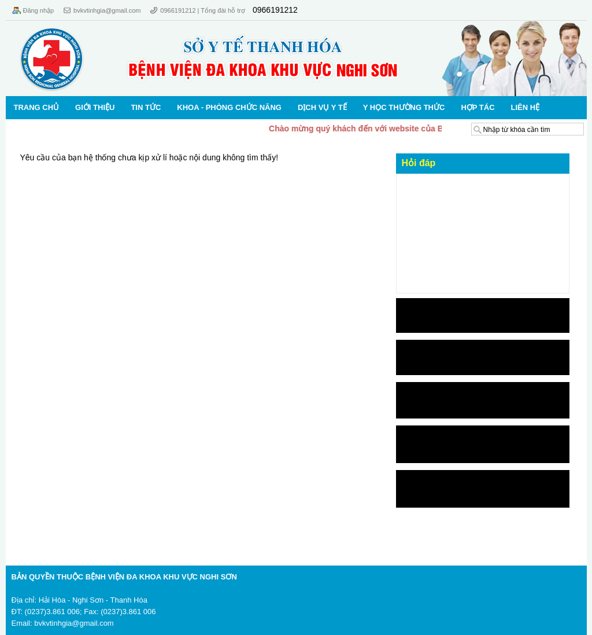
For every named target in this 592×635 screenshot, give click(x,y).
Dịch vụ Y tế (322, 107)
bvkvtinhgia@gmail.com (106, 10)
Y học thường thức (404, 107)
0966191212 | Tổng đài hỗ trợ (203, 10)
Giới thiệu (94, 107)
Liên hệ (525, 107)
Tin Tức (146, 107)
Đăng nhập (38, 10)
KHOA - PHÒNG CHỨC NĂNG (229, 107)
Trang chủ (37, 107)
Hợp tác (477, 107)
